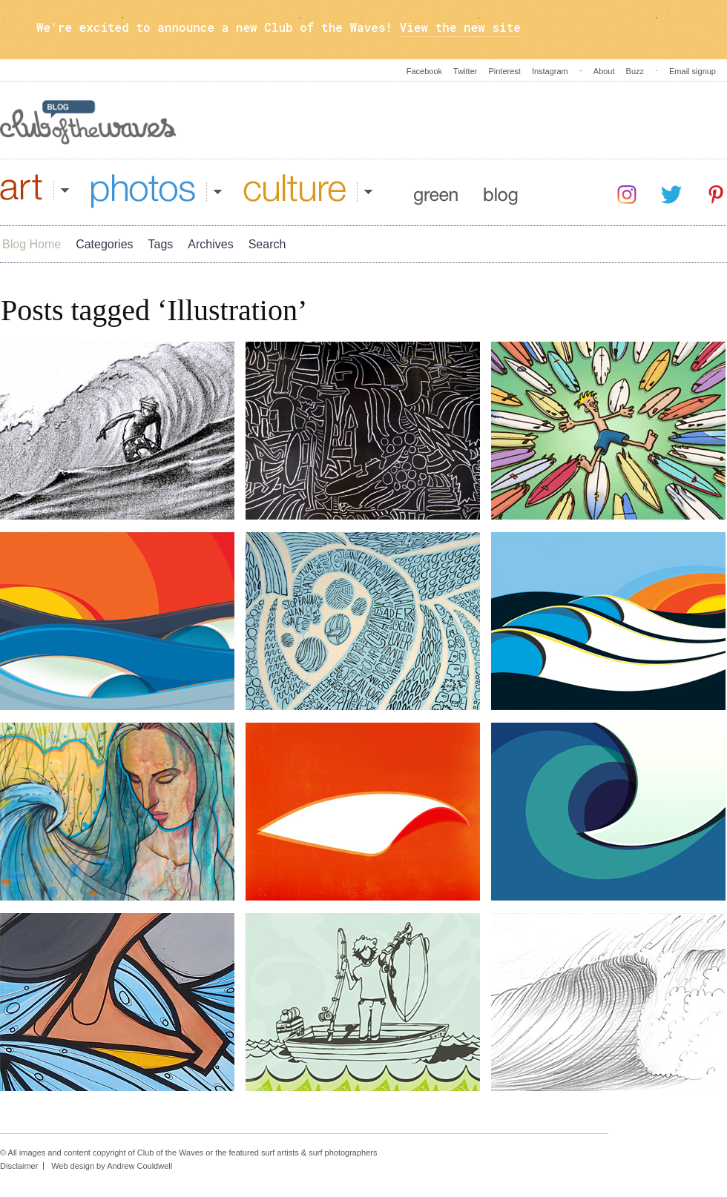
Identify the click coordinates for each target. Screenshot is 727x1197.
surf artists (280, 1152)
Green (436, 191)
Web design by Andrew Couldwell (111, 1165)
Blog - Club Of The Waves (88, 122)
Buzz (635, 71)
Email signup (692, 71)
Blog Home (31, 244)
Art (34, 191)
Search (267, 244)
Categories (104, 244)
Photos (156, 191)
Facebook (424, 71)
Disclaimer (19, 1165)
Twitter (465, 71)
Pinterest (504, 71)
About (604, 71)
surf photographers (343, 1152)
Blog (501, 191)
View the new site (460, 27)
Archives (210, 244)
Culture (307, 191)
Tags (161, 244)
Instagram (550, 71)
